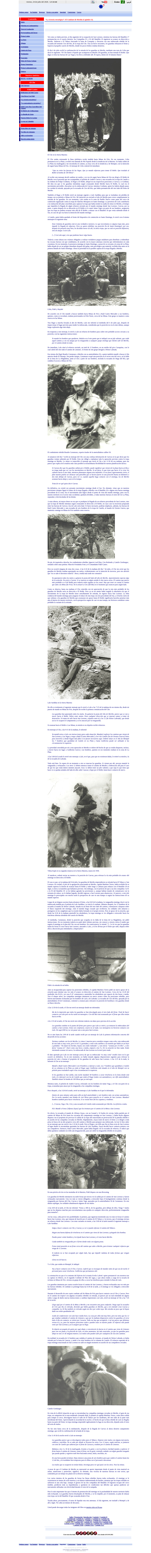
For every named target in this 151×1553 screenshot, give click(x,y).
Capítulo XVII (107, 1522)
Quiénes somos (23, 12)
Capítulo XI (97, 1520)
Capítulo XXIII (78, 1525)
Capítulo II (103, 1517)
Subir (84, 1544)
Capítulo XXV (99, 1525)
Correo (79, 12)
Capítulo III (71, 1519)
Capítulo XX (89, 1523)
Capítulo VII (105, 1519)
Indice (71, 1517)
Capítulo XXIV (89, 1525)
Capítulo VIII (71, 1520)
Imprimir (63, 12)
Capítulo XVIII (69, 1523)
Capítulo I (96, 1517)
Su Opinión (33, 12)
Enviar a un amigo (52, 12)
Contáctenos (72, 12)
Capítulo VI (96, 1519)
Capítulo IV (80, 1519)
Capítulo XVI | (98, 1522)
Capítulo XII (106, 1520)
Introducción (87, 1517)
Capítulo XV (88, 1522)
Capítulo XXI (98, 1523)
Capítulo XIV (78, 1522)
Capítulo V (88, 1519)
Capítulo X (88, 1520)
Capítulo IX (80, 1520)
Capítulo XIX (79, 1523)
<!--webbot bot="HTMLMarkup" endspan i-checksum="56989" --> (31, 83)
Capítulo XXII (108, 1523)
